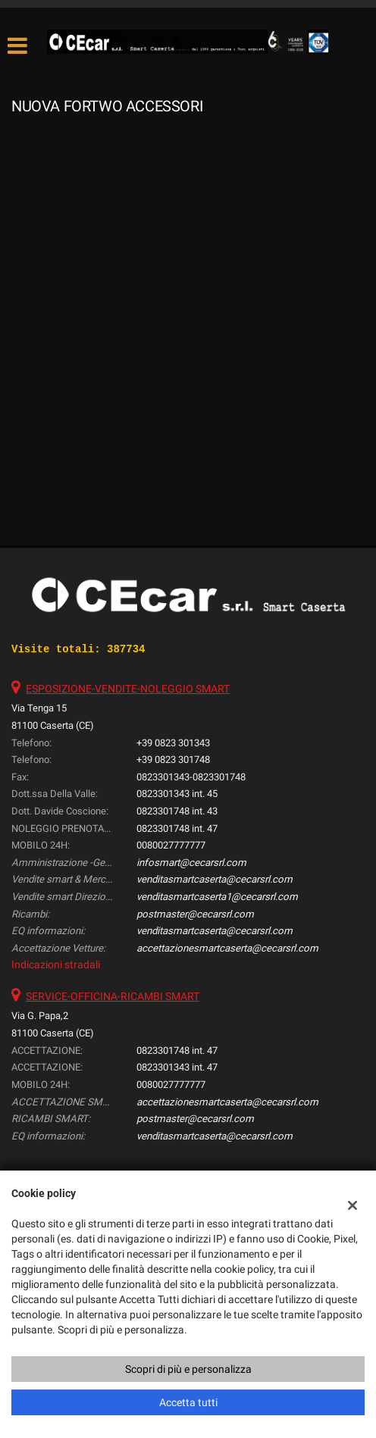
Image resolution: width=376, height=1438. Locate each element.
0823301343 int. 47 (177, 1067)
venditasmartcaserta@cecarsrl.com (214, 879)
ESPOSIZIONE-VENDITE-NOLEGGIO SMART (128, 689)
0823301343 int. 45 (177, 793)
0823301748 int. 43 (177, 811)
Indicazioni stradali (55, 964)
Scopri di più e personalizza (188, 1369)
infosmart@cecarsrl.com (191, 862)
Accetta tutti (188, 1402)
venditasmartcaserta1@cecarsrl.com (217, 896)
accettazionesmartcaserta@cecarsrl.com (227, 948)
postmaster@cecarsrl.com (195, 914)
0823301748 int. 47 (177, 828)
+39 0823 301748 (173, 759)
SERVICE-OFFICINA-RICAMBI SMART (112, 996)
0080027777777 (170, 845)
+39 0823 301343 (173, 743)
